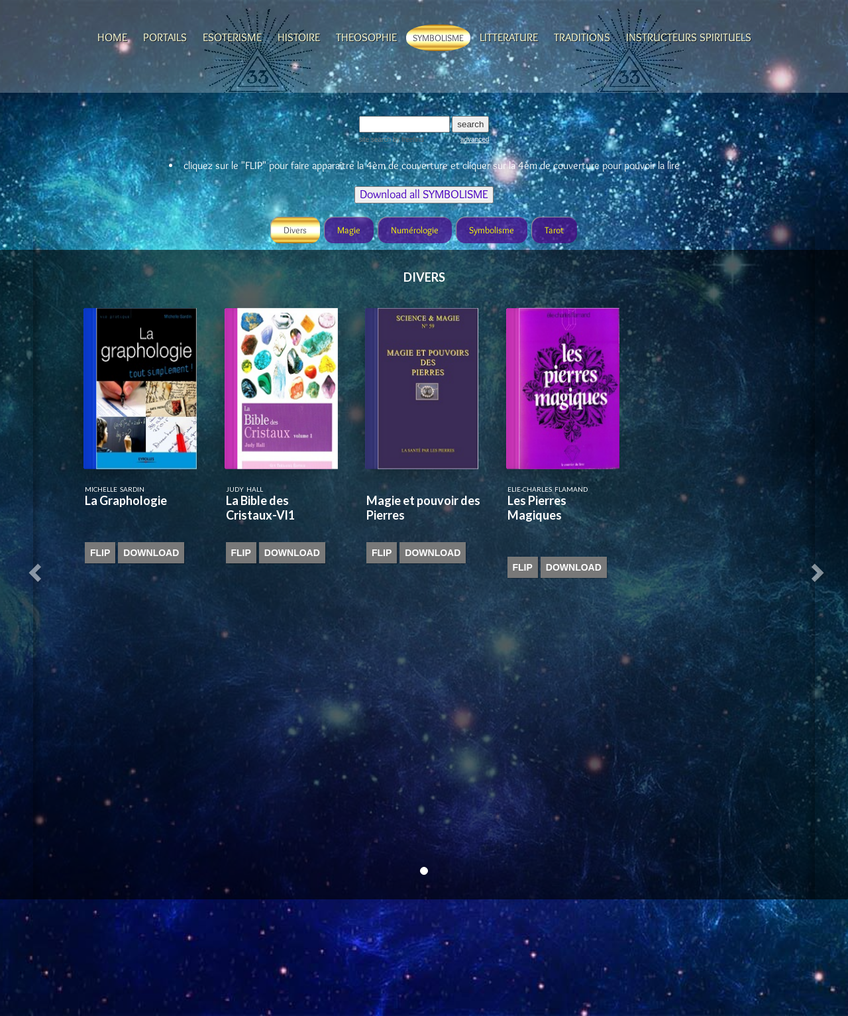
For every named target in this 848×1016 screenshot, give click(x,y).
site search (375, 139)
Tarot (554, 230)
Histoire (299, 37)
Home (112, 37)
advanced (474, 139)
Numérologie (415, 230)
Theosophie (366, 37)
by (407, 139)
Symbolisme (438, 38)
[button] (37, 568)
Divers (295, 230)
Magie (348, 230)
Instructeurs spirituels (688, 37)
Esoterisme (232, 37)
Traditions (582, 37)
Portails (165, 37)
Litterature (509, 37)
